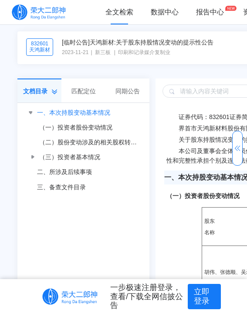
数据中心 (165, 12)
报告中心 (210, 12)
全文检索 (119, 12)
